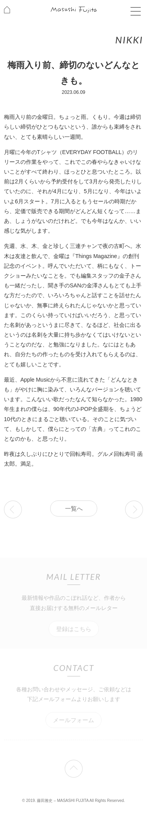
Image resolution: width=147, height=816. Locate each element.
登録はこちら (73, 629)
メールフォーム (73, 720)
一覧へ (74, 508)
